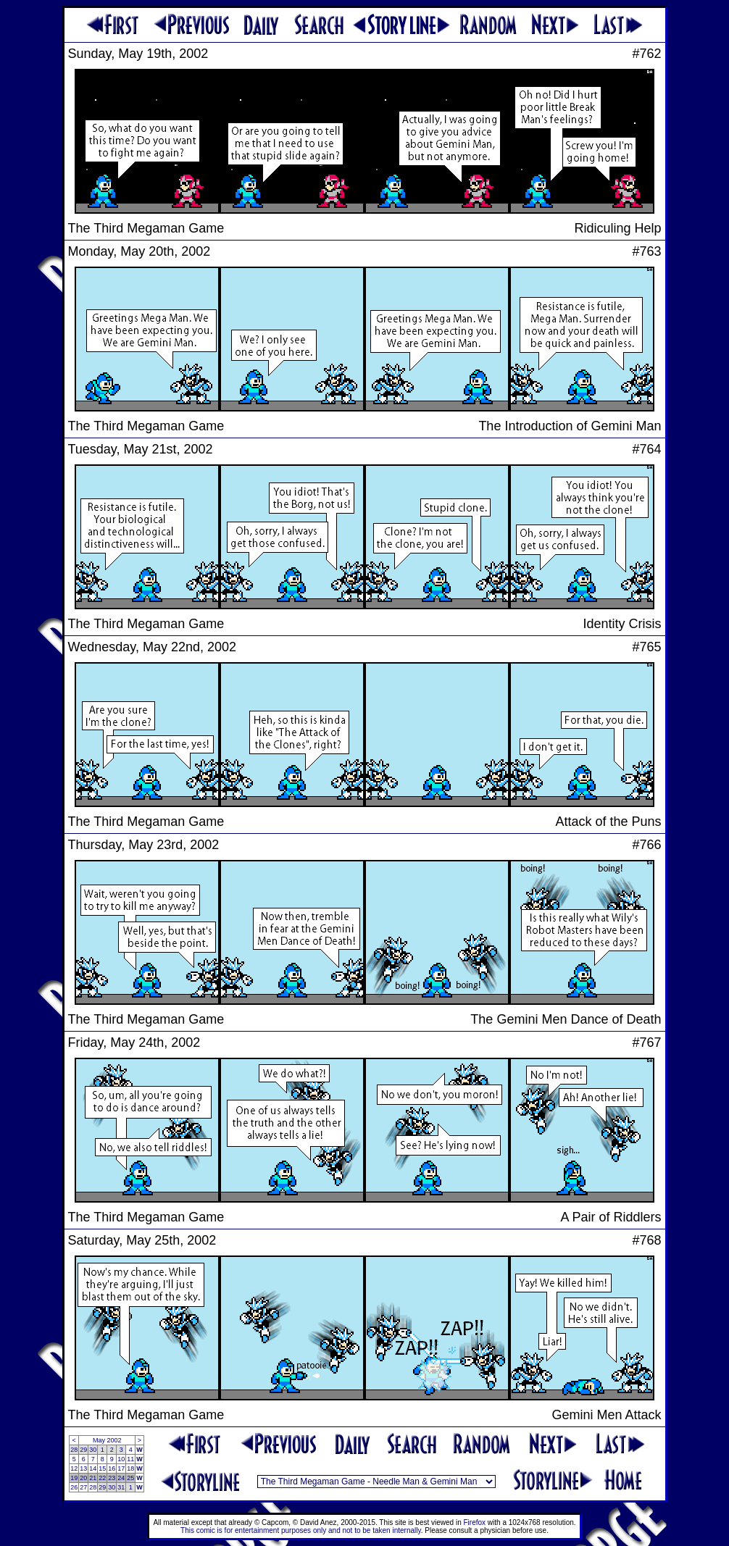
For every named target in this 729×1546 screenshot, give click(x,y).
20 (83, 1478)
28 (74, 1449)
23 (111, 1478)
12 (74, 1468)
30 (92, 1449)
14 (92, 1468)
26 (74, 1487)
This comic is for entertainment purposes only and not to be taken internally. (301, 1530)
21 (92, 1478)
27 (83, 1487)
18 (130, 1468)
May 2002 (107, 1440)
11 (130, 1459)
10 (121, 1459)
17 (121, 1468)
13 (83, 1468)
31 (121, 1487)
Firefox (475, 1522)
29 (83, 1449)
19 (74, 1478)
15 (102, 1468)
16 (111, 1468)
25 (130, 1478)
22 (102, 1478)
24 (121, 1478)
